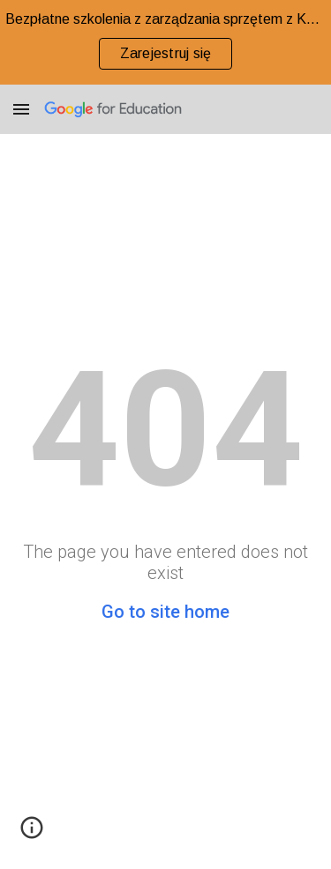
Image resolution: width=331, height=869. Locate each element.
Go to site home (165, 611)
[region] (165, 42)
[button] (21, 109)
